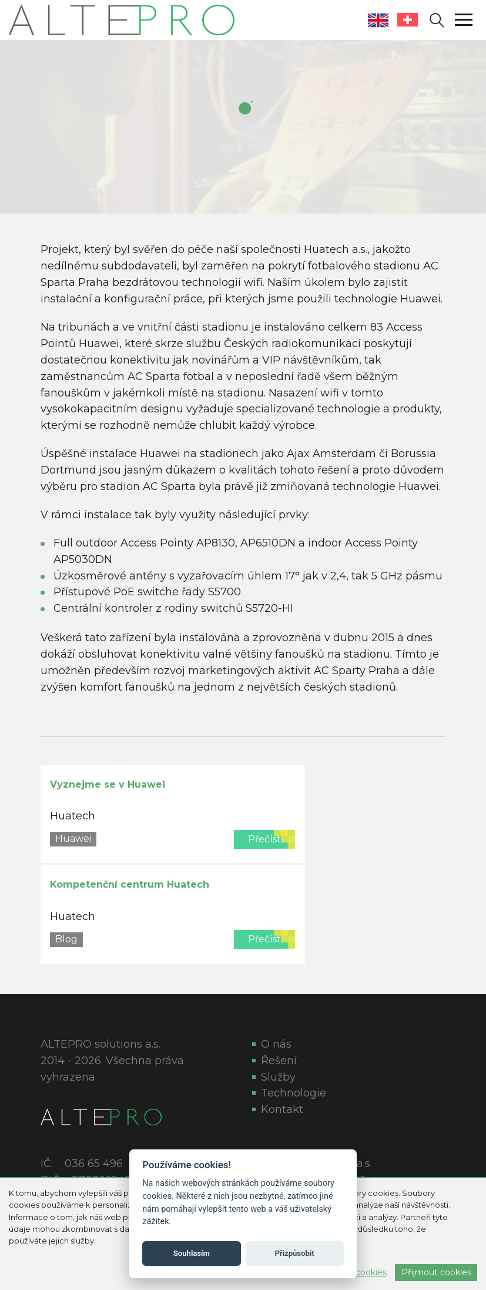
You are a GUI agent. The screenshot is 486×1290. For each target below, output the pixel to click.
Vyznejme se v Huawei (107, 784)
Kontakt (282, 1109)
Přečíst (264, 839)
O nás (276, 1044)
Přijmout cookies (436, 1272)
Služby (278, 1077)
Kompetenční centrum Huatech (129, 884)
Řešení (279, 1060)
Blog (66, 939)
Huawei (73, 838)
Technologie (293, 1092)
